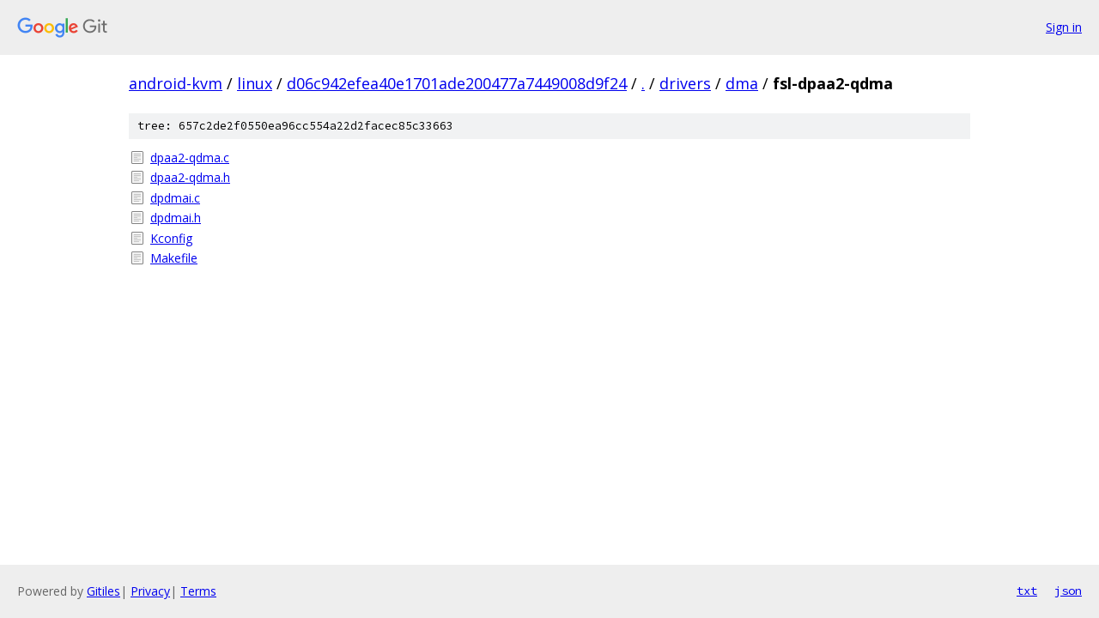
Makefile (173, 258)
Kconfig (171, 238)
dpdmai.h (175, 217)
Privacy (150, 591)
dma (742, 83)
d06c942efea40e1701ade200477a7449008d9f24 (457, 83)
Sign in (1064, 27)
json (1068, 590)
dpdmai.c (175, 198)
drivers (685, 83)
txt (1027, 590)
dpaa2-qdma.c (189, 157)
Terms (198, 591)
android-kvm (175, 83)
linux (254, 83)
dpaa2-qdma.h (190, 177)
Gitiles (103, 591)
